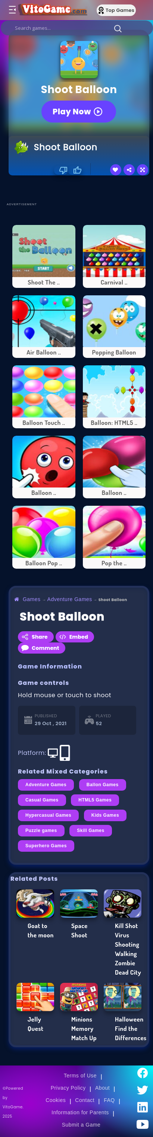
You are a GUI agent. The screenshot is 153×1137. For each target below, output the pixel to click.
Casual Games (42, 800)
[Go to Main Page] (52, 10)
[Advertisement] (81, 188)
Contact (84, 1100)
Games (31, 599)
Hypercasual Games (48, 815)
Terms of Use (80, 1076)
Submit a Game (81, 1125)
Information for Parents (80, 1112)
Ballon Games (103, 784)
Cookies (56, 1100)
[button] (118, 28)
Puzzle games (41, 830)
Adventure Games (69, 599)
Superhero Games (46, 845)
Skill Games (90, 830)
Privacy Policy (68, 1088)
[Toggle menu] (12, 10)
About (102, 1088)
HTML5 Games (95, 800)
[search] (77, 27)
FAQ (109, 1100)
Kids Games (105, 815)
